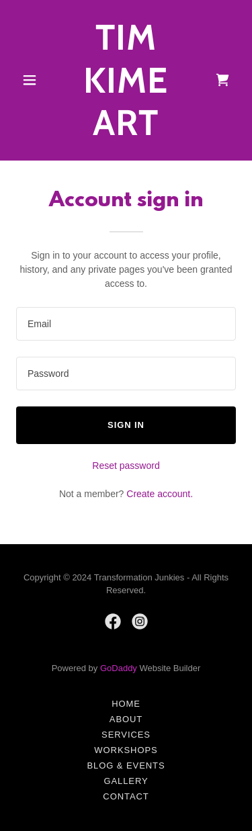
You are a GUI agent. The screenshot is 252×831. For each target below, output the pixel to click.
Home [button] (126, 704)
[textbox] (126, 324)
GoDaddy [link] (118, 668)
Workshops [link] (125, 750)
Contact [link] (126, 796)
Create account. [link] (159, 493)
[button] (32, 80)
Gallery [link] (125, 781)
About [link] (126, 719)
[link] (126, 131)
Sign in (126, 425)
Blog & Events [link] (126, 765)
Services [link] (126, 735)
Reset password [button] (125, 465)
